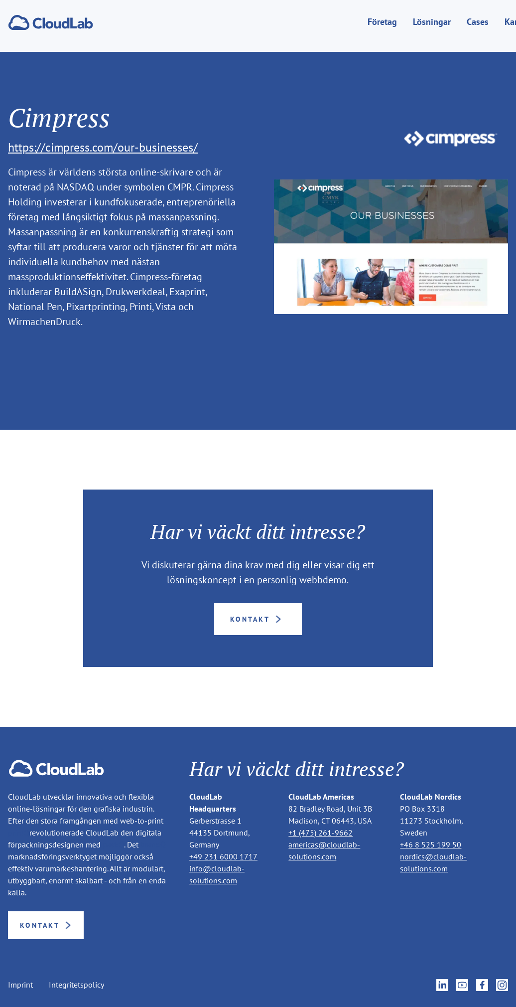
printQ (18, 833)
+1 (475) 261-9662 (320, 833)
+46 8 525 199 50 (430, 844)
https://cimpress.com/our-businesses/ (103, 147)
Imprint (20, 985)
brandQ (153, 844)
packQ (113, 844)
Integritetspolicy (76, 985)
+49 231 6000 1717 (223, 856)
